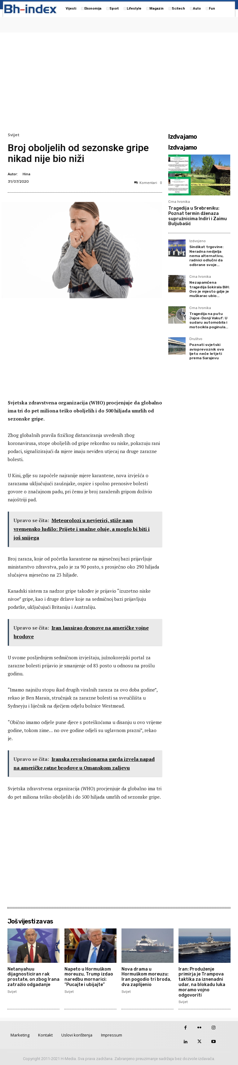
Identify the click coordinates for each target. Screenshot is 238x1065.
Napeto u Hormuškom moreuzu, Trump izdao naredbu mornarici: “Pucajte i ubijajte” (88, 977)
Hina (26, 174)
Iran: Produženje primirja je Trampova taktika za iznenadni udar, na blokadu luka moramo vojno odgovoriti (201, 982)
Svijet (14, 135)
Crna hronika (179, 201)
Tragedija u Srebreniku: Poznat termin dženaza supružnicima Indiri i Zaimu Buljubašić (197, 216)
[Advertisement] (119, 80)
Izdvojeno (197, 241)
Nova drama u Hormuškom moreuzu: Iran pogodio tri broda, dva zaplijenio (146, 977)
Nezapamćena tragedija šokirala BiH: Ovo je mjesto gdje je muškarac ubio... (209, 289)
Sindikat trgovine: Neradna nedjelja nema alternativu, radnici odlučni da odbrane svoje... (206, 256)
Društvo (195, 339)
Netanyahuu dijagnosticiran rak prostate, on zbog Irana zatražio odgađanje (33, 977)
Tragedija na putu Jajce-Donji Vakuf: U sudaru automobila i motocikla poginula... (208, 320)
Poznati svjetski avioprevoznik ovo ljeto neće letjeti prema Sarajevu (206, 351)
